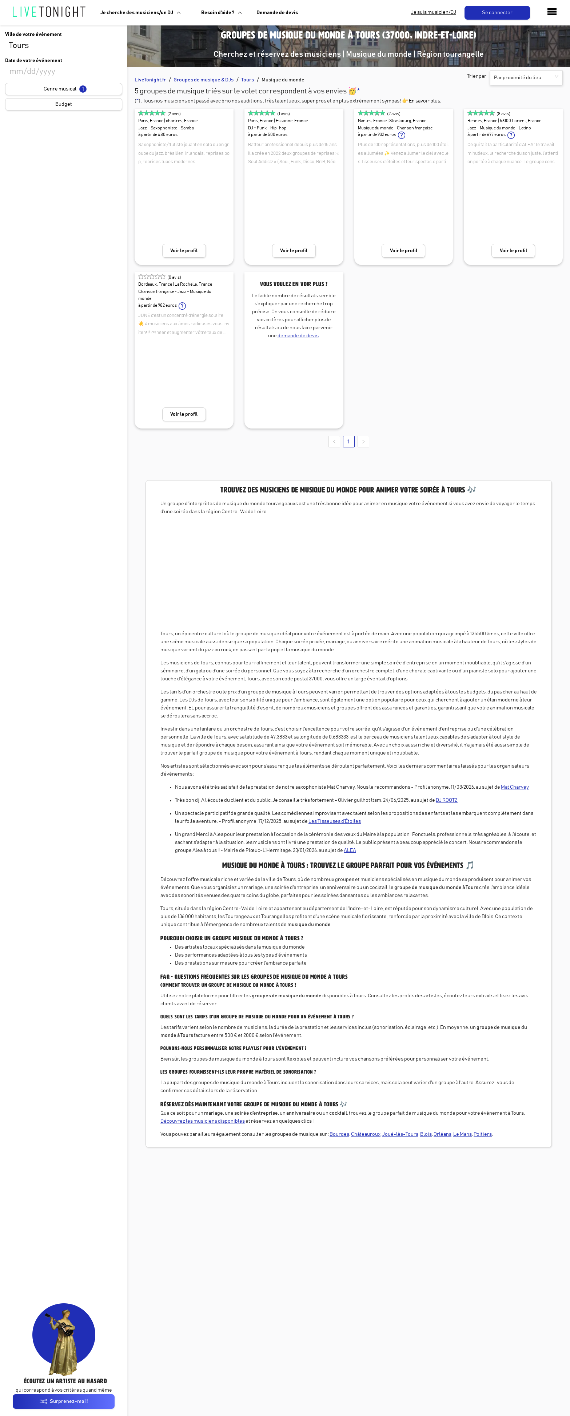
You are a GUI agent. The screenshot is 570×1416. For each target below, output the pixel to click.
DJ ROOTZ (447, 800)
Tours (247, 80)
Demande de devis (277, 12)
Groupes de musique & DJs (204, 80)
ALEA (350, 850)
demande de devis (298, 335)
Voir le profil (184, 250)
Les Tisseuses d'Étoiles (334, 821)
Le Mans (462, 1134)
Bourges (339, 1134)
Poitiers (483, 1134)
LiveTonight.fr (150, 80)
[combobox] (63, 46)
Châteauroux (365, 1134)
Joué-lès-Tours (400, 1134)
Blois (426, 1134)
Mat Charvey (515, 787)
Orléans (442, 1134)
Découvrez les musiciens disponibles (202, 1121)
